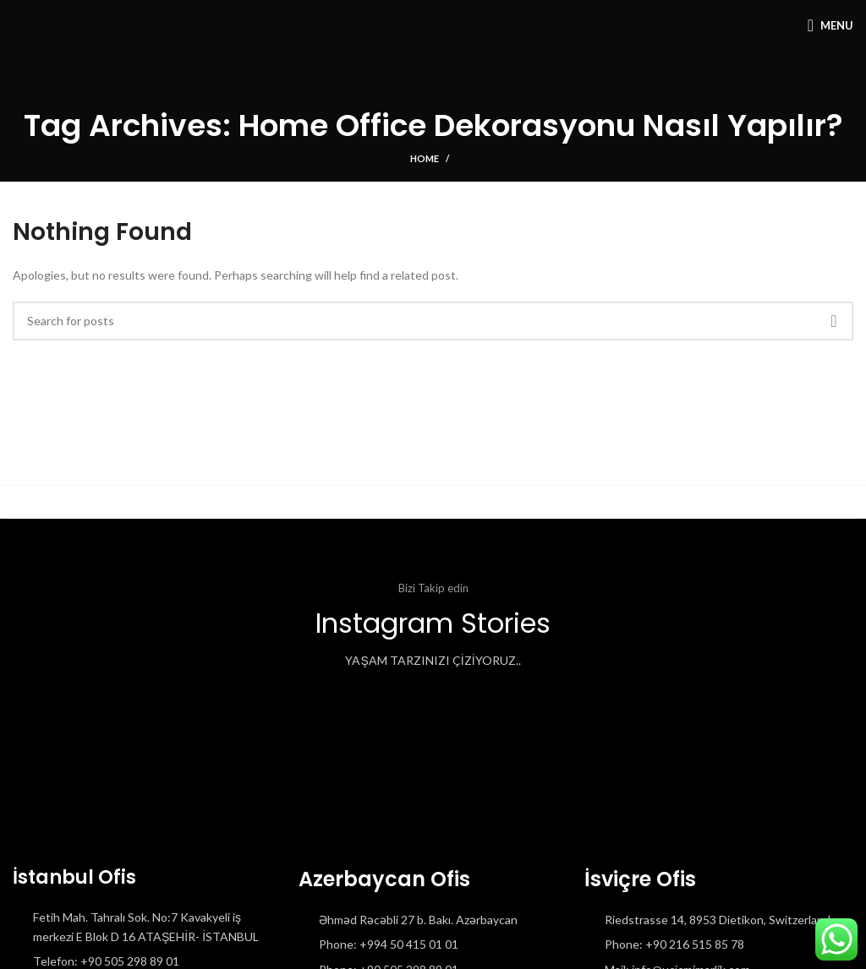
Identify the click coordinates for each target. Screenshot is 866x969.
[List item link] (433, 944)
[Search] (433, 321)
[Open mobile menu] (830, 25)
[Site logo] (13, 25)
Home (424, 158)
